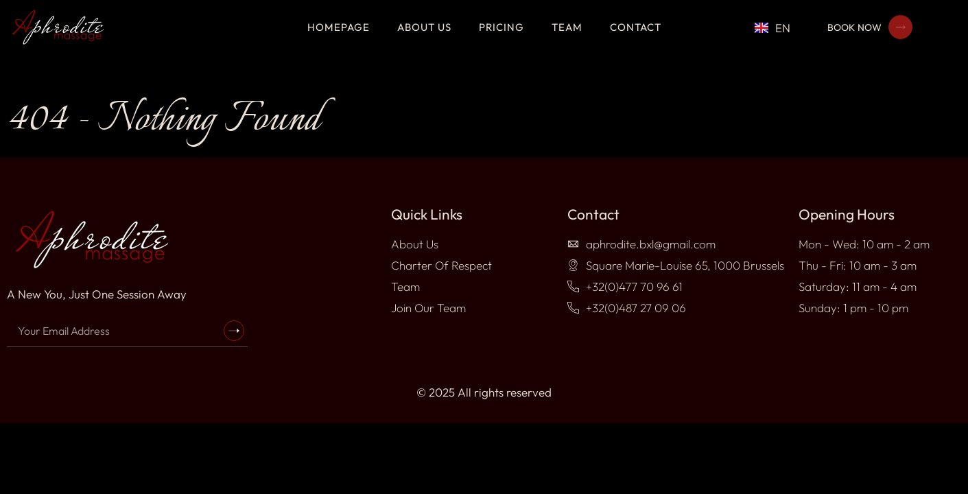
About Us (424, 27)
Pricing (501, 27)
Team (567, 27)
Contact (635, 27)
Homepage (338, 27)
